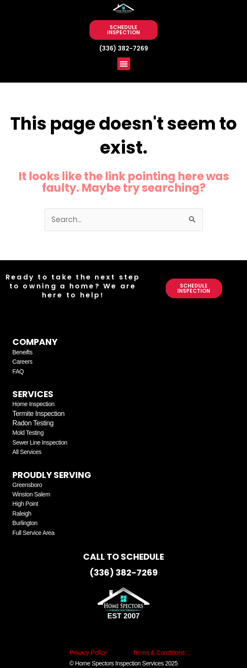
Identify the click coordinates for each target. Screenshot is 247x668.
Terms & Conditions (159, 652)
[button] (123, 63)
